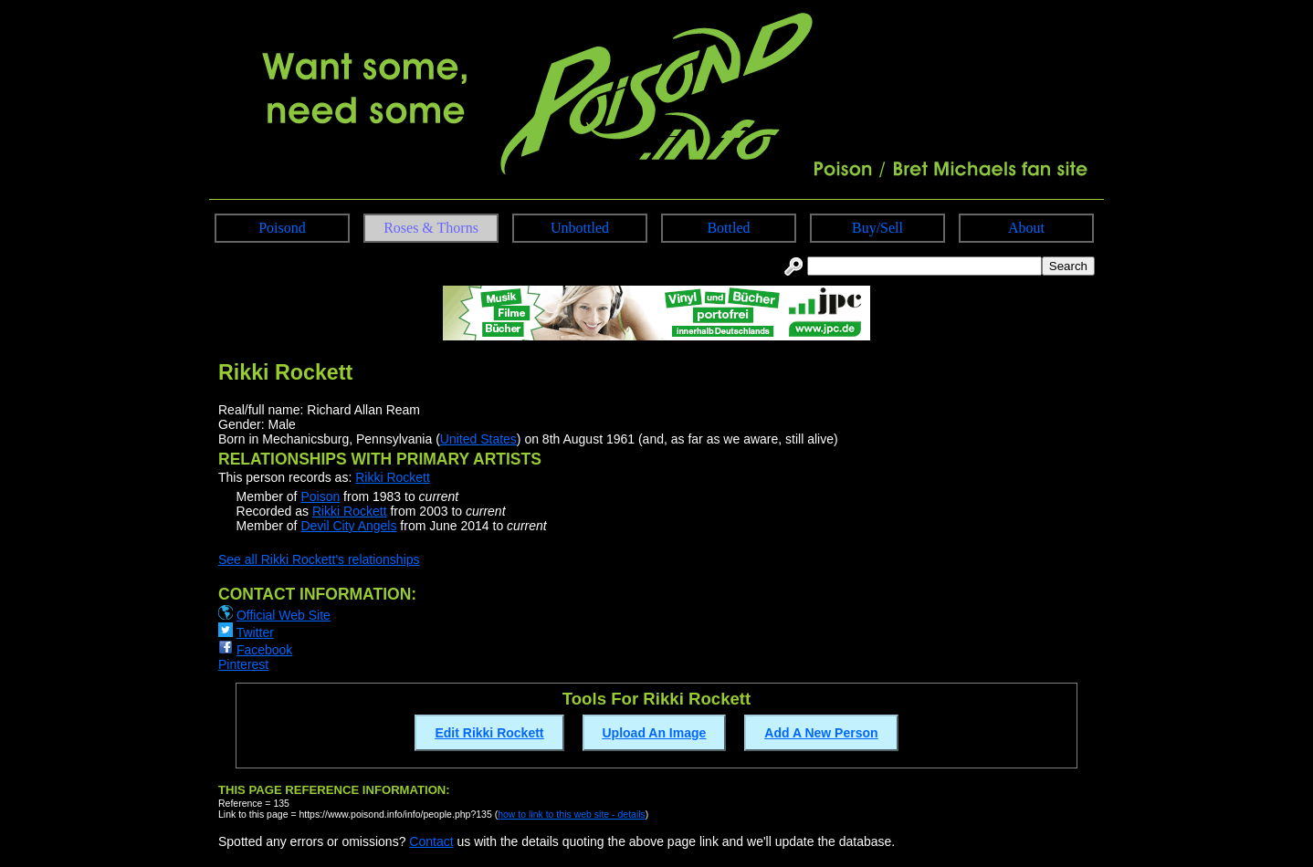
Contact (431, 841)
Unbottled (580, 227)
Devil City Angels (348, 525)
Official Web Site (283, 615)
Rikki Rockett (392, 477)
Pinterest (243, 664)
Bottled (728, 227)
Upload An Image (655, 733)
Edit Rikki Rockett (489, 733)
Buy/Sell (877, 227)
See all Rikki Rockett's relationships (319, 559)
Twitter (255, 632)
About (1026, 227)
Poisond (282, 227)
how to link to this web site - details (572, 814)
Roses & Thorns (430, 227)
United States (478, 439)
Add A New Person (820, 733)
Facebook (264, 649)
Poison (320, 496)
